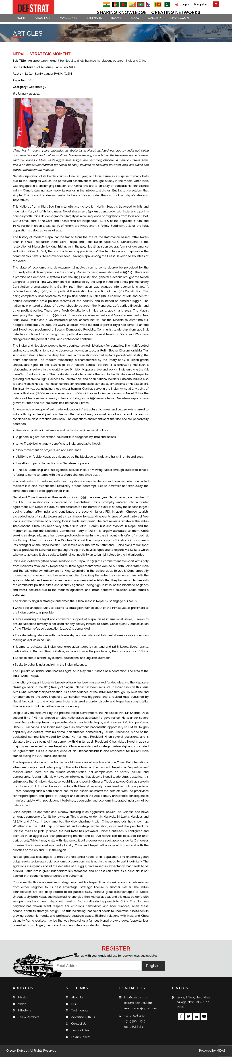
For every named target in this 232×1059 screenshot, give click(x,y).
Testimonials (79, 1013)
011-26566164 (133, 1029)
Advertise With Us (83, 1019)
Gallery (162, 22)
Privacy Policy (80, 1039)
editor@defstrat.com (138, 1005)
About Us (45, 22)
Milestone (24, 1013)
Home (22, 22)
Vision (22, 1006)
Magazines (72, 22)
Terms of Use (80, 1032)
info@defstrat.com (136, 999)
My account (189, 22)
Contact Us (78, 1026)
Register (201, 4)
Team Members (28, 1019)
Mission (23, 999)
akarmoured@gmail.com (140, 1010)
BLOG (141, 22)
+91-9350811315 (135, 1018)
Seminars (98, 22)
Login (183, 4)
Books (121, 22)
